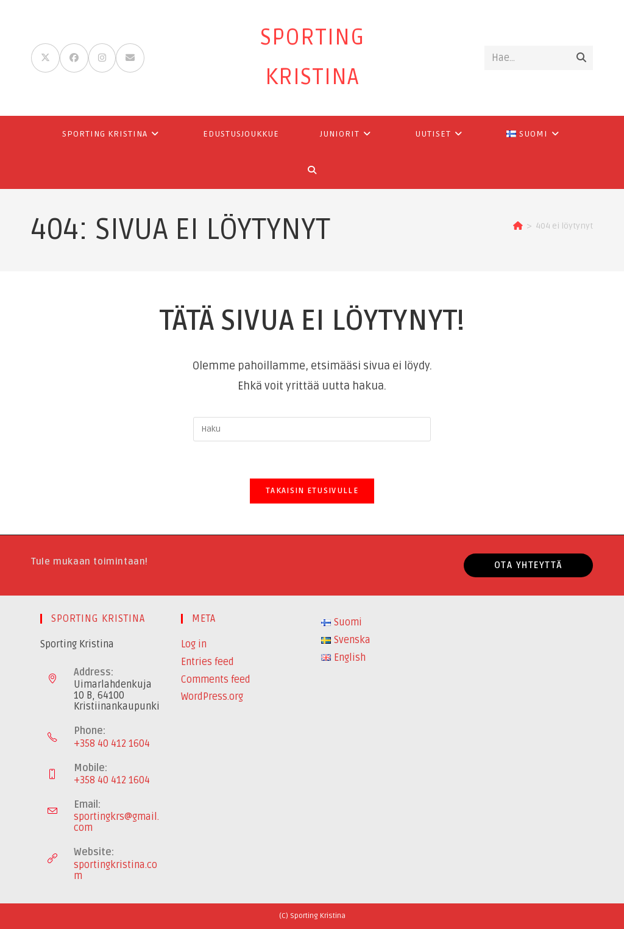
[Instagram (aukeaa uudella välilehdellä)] (102, 58)
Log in (194, 644)
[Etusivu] (518, 226)
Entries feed (207, 662)
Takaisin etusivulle (312, 491)
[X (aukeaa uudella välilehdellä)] (45, 58)
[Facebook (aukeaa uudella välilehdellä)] (74, 58)
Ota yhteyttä (528, 565)
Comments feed (215, 680)
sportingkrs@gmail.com (116, 822)
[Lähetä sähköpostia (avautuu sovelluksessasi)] (130, 58)
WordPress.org (212, 697)
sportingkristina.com (115, 870)
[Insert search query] (312, 429)
